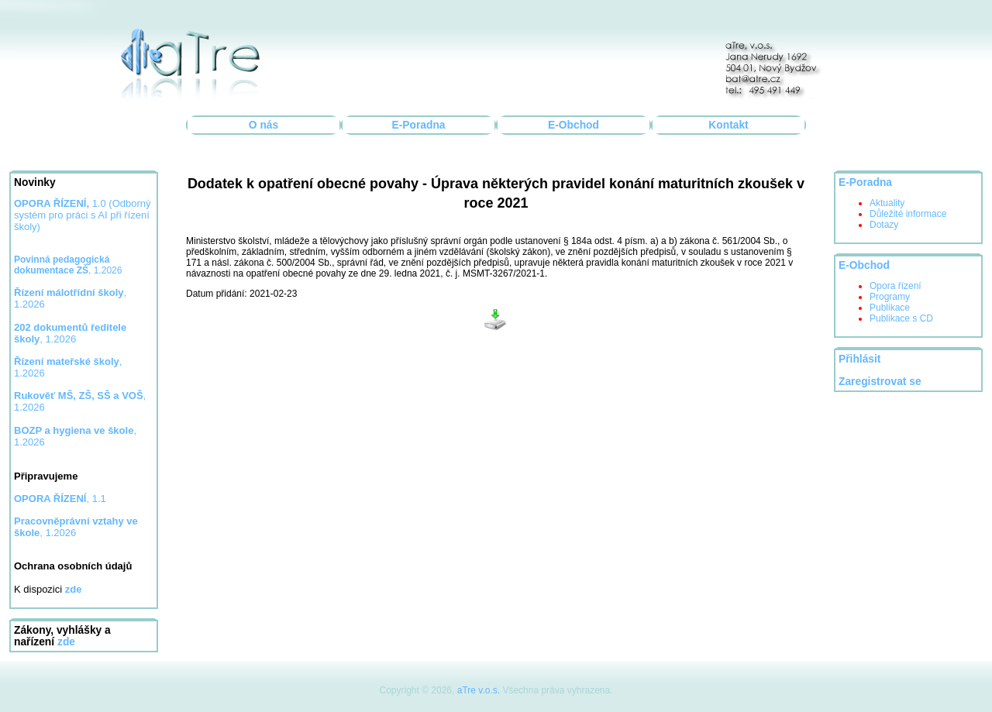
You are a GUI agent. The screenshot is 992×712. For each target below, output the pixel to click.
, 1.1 (60, 498)
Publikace (890, 307)
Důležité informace (908, 213)
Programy (890, 296)
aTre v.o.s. (478, 690)
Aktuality (887, 203)
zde (66, 642)
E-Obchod (573, 125)
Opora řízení (895, 285)
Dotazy (884, 224)
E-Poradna (419, 125)
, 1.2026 (68, 265)
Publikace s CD (901, 318)
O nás (263, 125)
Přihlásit (859, 359)
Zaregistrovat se (880, 381)
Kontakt (728, 125)
